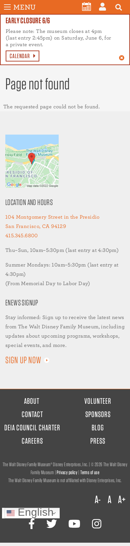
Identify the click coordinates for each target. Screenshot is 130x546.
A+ (121, 499)
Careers (32, 441)
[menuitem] (86, 6)
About (31, 401)
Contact (32, 414)
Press (97, 441)
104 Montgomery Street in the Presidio (52, 217)
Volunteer (97, 401)
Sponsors (98, 414)
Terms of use (89, 472)
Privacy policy (67, 472)
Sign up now (23, 360)
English (30, 513)
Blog (98, 427)
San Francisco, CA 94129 (35, 226)
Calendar (20, 56)
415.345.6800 (21, 235)
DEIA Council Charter (32, 427)
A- (98, 499)
